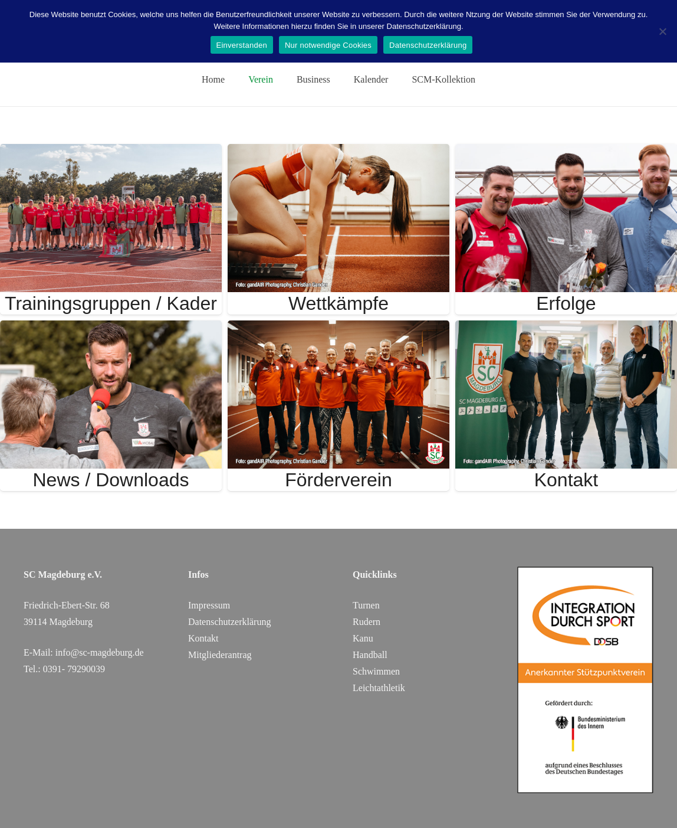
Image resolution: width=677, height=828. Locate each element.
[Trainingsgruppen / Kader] (111, 152)
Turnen (366, 605)
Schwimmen (376, 671)
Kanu (363, 638)
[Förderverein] (338, 328)
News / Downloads (110, 479)
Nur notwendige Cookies (328, 45)
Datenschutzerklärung (427, 45)
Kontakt (566, 479)
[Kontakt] (566, 328)
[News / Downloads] (111, 328)
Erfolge (566, 303)
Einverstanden (241, 45)
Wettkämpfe (338, 303)
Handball (370, 655)
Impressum (209, 605)
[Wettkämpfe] (338, 152)
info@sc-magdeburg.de (99, 652)
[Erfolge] (566, 152)
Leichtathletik (379, 688)
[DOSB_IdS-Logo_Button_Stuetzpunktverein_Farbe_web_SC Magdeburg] (585, 680)
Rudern (366, 622)
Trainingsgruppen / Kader (111, 303)
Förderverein (338, 479)
